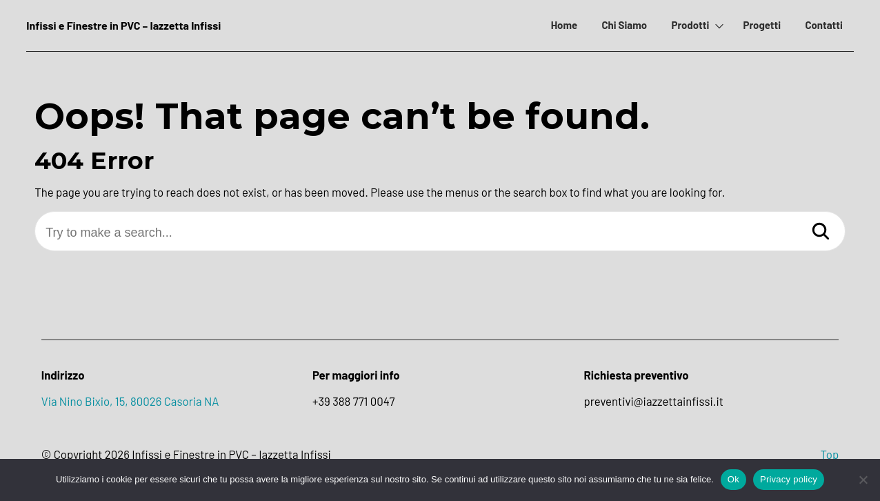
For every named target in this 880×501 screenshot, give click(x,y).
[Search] (820, 232)
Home (564, 25)
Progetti (762, 25)
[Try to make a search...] (440, 233)
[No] (863, 480)
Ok (733, 479)
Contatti (823, 25)
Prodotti (690, 25)
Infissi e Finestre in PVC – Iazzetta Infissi (123, 25)
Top (829, 454)
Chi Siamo (624, 25)
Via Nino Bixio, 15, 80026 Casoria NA (130, 401)
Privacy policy (788, 479)
